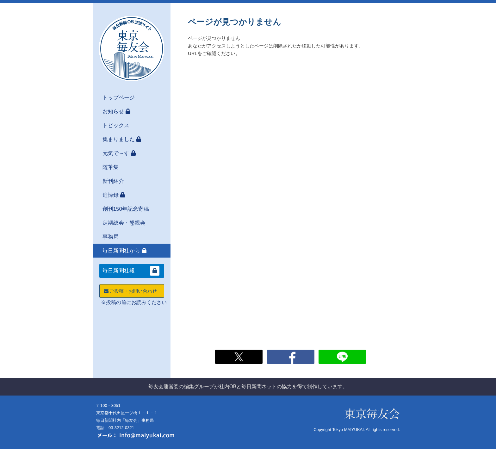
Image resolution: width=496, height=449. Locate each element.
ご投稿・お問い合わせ (130, 291)
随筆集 (110, 167)
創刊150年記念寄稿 (125, 209)
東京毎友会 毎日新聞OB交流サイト (131, 48)
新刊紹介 (113, 181)
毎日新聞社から (121, 250)
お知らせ (113, 111)
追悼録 (110, 195)
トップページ (118, 97)
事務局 (110, 237)
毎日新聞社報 (118, 271)
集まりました (118, 139)
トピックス (115, 125)
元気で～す (115, 153)
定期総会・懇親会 (124, 223)
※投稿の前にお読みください (134, 302)
